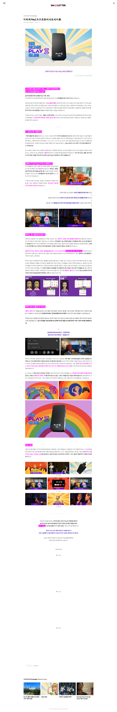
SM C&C (58, 5)
